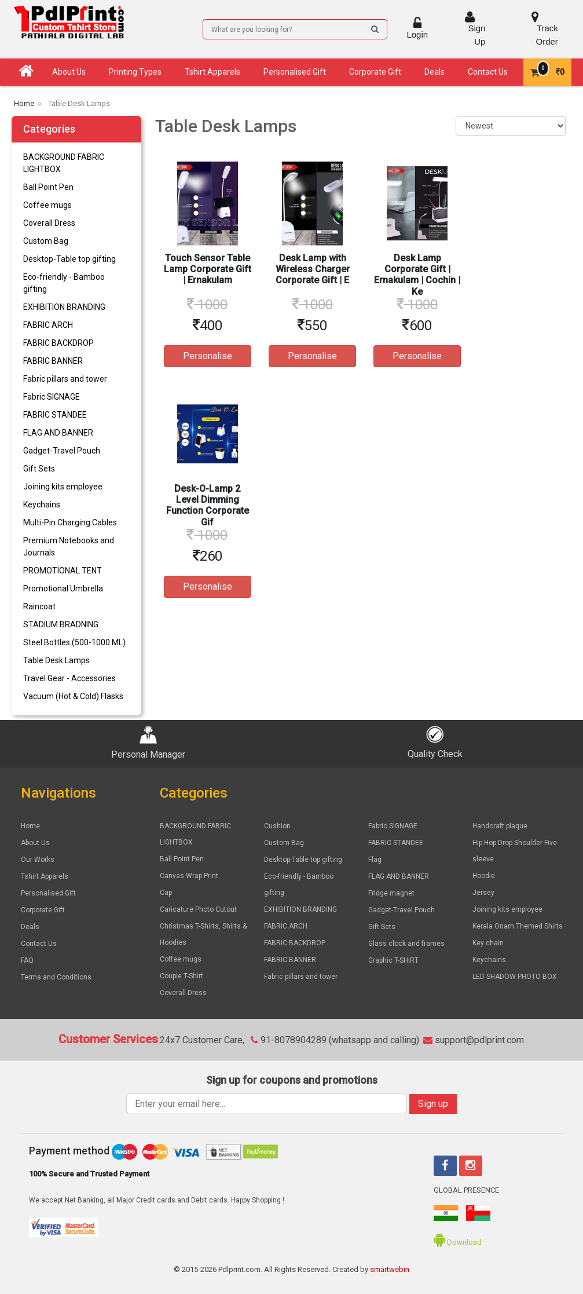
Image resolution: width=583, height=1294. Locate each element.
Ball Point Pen (48, 187)
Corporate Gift (375, 71)
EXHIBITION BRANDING (64, 307)
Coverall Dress (49, 223)
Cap (166, 893)
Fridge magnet (391, 893)
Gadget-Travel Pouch (61, 450)
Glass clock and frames (406, 944)
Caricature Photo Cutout (198, 909)
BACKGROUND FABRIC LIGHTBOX (63, 163)
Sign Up (469, 28)
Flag (375, 860)
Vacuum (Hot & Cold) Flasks (73, 696)
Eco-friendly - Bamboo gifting (64, 283)
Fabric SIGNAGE (51, 396)
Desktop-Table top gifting (69, 259)
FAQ (27, 960)
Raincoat (39, 606)
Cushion (277, 826)
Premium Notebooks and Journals (68, 546)
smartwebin (389, 1269)
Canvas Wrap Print (189, 876)
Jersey (483, 893)
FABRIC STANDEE (55, 414)
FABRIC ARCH (48, 325)
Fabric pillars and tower (65, 378)
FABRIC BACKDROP (58, 343)
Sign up (433, 1103)
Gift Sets (39, 468)
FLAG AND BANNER (58, 432)
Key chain (488, 943)
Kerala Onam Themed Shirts (517, 926)
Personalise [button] (207, 355)
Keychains (41, 504)
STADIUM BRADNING (60, 624)
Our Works (37, 860)
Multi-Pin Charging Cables (70, 522)
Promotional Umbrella (63, 588)
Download (458, 1242)
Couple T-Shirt (181, 976)
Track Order (535, 28)
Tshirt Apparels (212, 71)
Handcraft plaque (499, 826)
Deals (434, 71)
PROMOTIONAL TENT (62, 570)
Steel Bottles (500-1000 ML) (74, 642)
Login (417, 28)
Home (30, 826)
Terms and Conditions (56, 977)
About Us (69, 71)
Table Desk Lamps (56, 660)
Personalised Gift (294, 71)
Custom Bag (45, 241)
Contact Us (488, 71)
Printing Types (135, 71)
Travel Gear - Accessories (69, 678)
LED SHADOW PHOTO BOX (514, 977)
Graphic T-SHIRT (393, 960)
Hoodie (483, 876)
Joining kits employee (62, 486)
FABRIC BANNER (53, 360)
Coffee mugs (47, 205)
